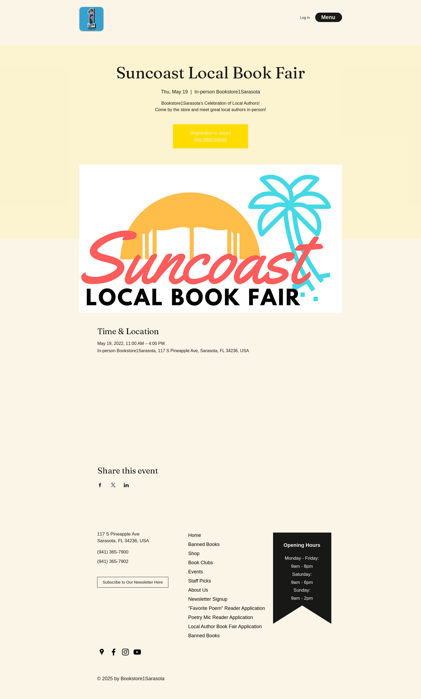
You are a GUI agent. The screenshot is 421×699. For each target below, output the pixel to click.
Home (194, 535)
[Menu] (328, 17)
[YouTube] (137, 652)
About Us (198, 590)
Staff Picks (199, 581)
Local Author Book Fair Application (207, 626)
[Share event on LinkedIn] (126, 485)
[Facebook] (113, 652)
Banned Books (204, 544)
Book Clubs (200, 562)
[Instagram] (125, 652)
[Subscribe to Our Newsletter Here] (132, 582)
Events (195, 571)
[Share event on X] (113, 485)
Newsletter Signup (207, 599)
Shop (193, 553)
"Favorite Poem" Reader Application (207, 608)
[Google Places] (101, 652)
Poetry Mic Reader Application (207, 617)
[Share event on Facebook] (100, 485)
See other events (210, 139)
